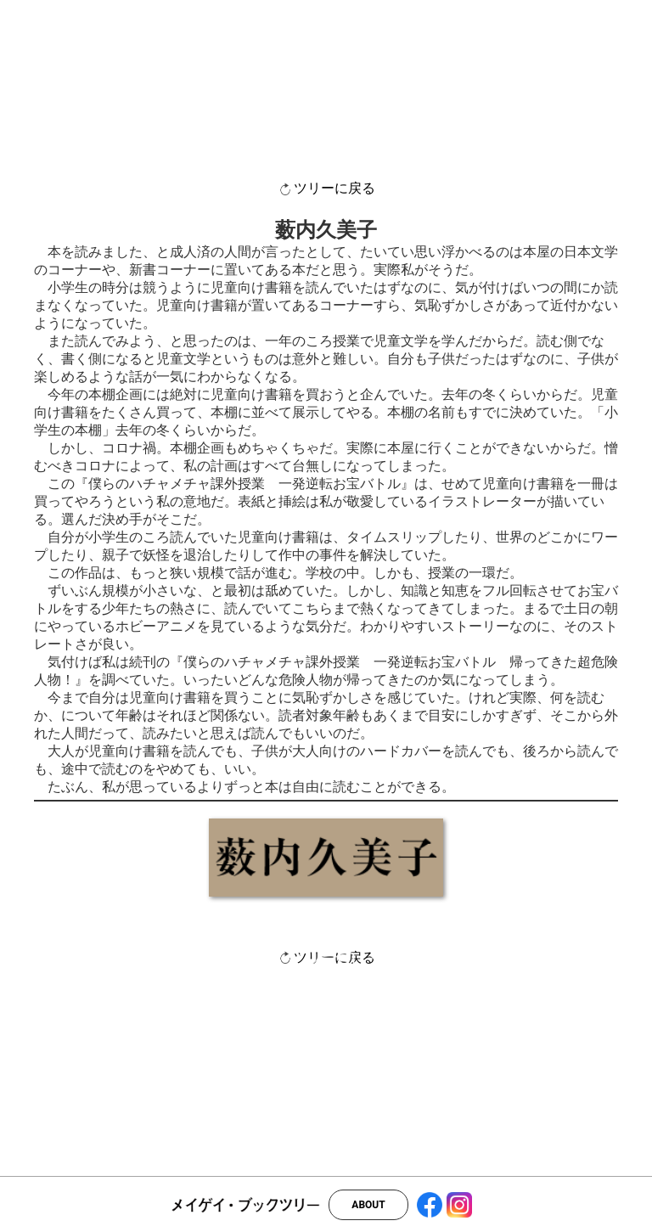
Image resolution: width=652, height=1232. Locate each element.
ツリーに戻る (326, 189)
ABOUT (368, 1205)
